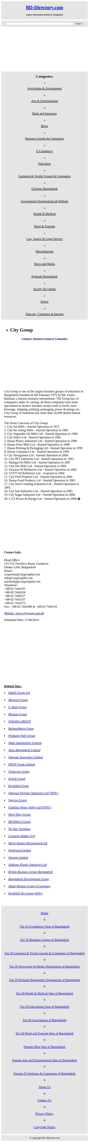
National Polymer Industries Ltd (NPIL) (33, 793)
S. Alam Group (17, 707)
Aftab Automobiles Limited (25, 743)
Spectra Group (17, 800)
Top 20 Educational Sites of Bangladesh (44, 1006)
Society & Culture (44, 289)
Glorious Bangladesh (44, 188)
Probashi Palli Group (21, 735)
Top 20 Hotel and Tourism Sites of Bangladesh (44, 1033)
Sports (44, 301)
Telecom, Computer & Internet (44, 314)
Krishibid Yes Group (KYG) (25, 893)
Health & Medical (44, 213)
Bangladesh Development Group (28, 879)
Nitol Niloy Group (19, 814)
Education (44, 163)
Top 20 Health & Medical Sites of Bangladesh (44, 993)
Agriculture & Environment (44, 88)
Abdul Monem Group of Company (29, 886)
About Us (44, 1087)
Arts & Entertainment (44, 101)
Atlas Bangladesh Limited (24, 750)
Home (44, 913)
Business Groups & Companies (44, 138)
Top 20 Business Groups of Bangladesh (44, 939)
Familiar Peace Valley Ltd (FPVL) (29, 807)
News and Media (44, 264)
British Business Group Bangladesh (30, 871)
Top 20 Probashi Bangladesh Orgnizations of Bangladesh (44, 980)
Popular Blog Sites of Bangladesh (44, 1046)
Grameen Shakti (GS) (21, 836)
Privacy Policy (44, 1113)
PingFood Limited (19, 850)
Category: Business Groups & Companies (44, 338)
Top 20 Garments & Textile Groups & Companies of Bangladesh (44, 953)
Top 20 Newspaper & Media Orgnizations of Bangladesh (44, 966)
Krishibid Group (18, 786)
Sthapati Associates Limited (25, 757)
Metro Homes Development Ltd (27, 843)
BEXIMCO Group (19, 821)
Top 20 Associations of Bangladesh (44, 1020)
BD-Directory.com (44, 7)
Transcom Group (18, 771)
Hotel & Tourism (44, 226)
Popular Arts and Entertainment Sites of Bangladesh (44, 1060)
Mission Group (17, 714)
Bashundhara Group (21, 728)
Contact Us (44, 1100)
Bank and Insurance (44, 113)
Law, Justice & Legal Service (44, 238)
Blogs (44, 126)
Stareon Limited (18, 857)
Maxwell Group (18, 700)
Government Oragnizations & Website (44, 201)
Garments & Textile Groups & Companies (44, 176)
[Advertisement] (44, 49)
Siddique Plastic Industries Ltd (27, 864)
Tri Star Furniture (19, 828)
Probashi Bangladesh (44, 276)
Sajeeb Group (16, 778)
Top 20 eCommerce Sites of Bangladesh (44, 926)
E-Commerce (44, 151)
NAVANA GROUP (19, 721)
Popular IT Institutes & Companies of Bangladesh (45, 1073)
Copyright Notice (44, 1127)
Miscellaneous (44, 251)
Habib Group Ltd (19, 692)
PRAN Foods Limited (21, 764)
